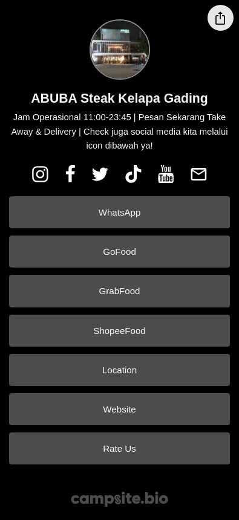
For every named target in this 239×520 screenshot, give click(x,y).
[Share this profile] (221, 18)
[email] (199, 174)
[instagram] (40, 174)
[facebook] (70, 174)
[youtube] (166, 174)
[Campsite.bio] (119, 499)
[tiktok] (133, 174)
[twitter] (100, 174)
